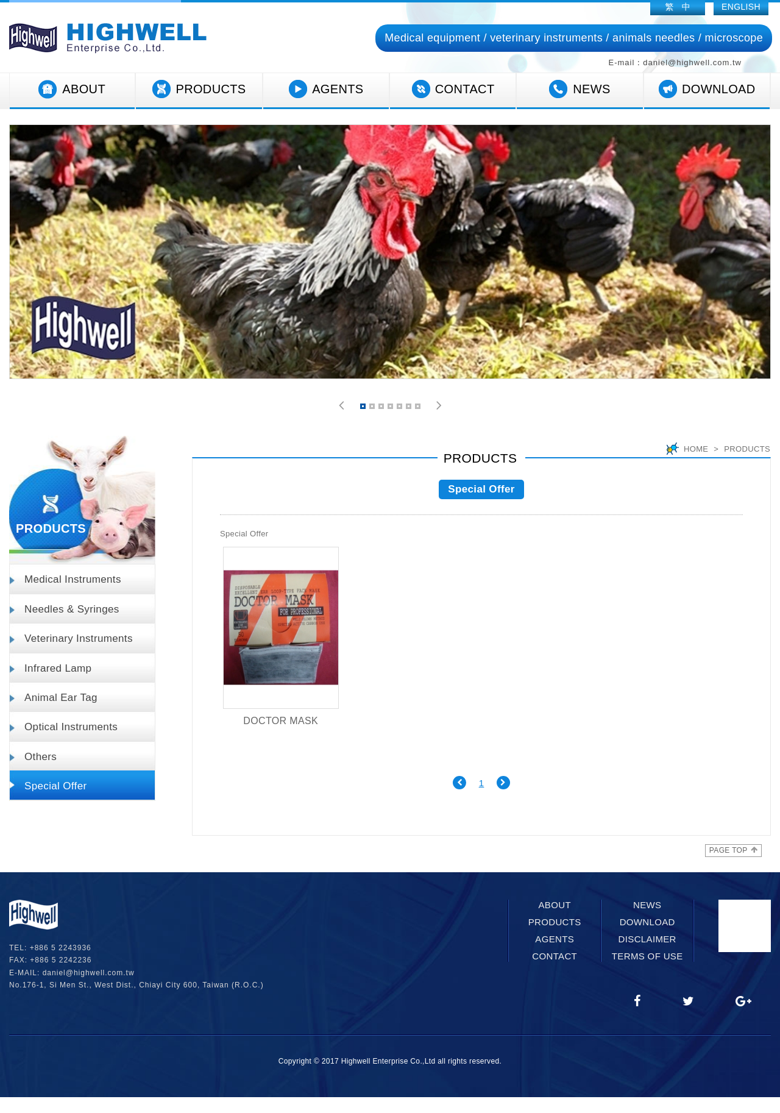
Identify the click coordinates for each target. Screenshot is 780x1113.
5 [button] (400, 408)
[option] (390, 251)
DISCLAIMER (647, 939)
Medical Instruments (72, 579)
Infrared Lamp (57, 668)
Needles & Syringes (71, 609)
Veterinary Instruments (78, 638)
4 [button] (391, 408)
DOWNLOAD (707, 89)
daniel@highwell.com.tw (89, 973)
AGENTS (325, 89)
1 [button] (364, 408)
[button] (341, 405)
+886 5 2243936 (60, 948)
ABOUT (71, 89)
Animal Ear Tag (61, 697)
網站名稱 (108, 38)
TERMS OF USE (647, 956)
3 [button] (382, 408)
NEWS (579, 89)
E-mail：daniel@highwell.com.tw (675, 62)
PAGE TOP (733, 850)
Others (40, 757)
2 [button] (373, 408)
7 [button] (418, 408)
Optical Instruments (71, 727)
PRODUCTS (199, 89)
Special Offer (55, 786)
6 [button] (409, 408)
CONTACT (453, 89)
